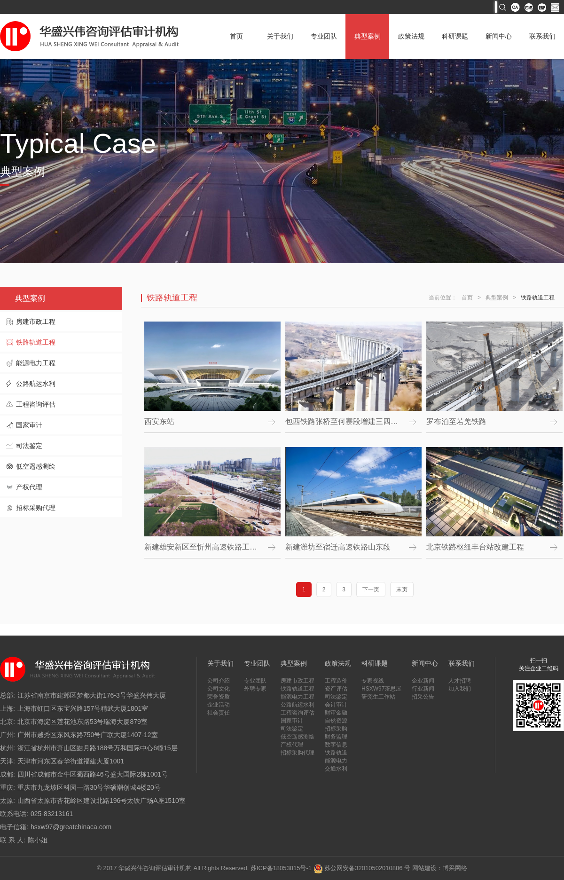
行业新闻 (423, 688)
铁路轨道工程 (35, 342)
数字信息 (336, 744)
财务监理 (336, 736)
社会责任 (218, 712)
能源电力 (336, 760)
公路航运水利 (35, 383)
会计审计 (336, 704)
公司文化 (218, 688)
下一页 (370, 589)
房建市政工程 (35, 321)
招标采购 (336, 728)
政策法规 (411, 36)
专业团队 (324, 36)
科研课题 (455, 36)
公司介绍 (218, 680)
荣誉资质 (218, 696)
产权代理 (29, 487)
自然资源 (336, 720)
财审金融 (336, 712)
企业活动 (218, 704)
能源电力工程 (35, 363)
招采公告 (423, 696)
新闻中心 (499, 36)
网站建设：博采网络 (439, 868)
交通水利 (336, 768)
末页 (401, 589)
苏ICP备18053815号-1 (281, 868)
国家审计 (29, 425)
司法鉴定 (29, 445)
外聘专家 (255, 688)
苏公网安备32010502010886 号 (361, 868)
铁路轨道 (336, 752)
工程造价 (336, 680)
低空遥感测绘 (35, 466)
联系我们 (542, 36)
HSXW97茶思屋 (381, 688)
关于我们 (280, 36)
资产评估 (336, 688)
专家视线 (372, 680)
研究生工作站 (378, 696)
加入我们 (459, 688)
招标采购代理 (35, 507)
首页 (236, 36)
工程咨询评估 (35, 404)
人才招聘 (459, 680)
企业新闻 (423, 680)
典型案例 (367, 36)
